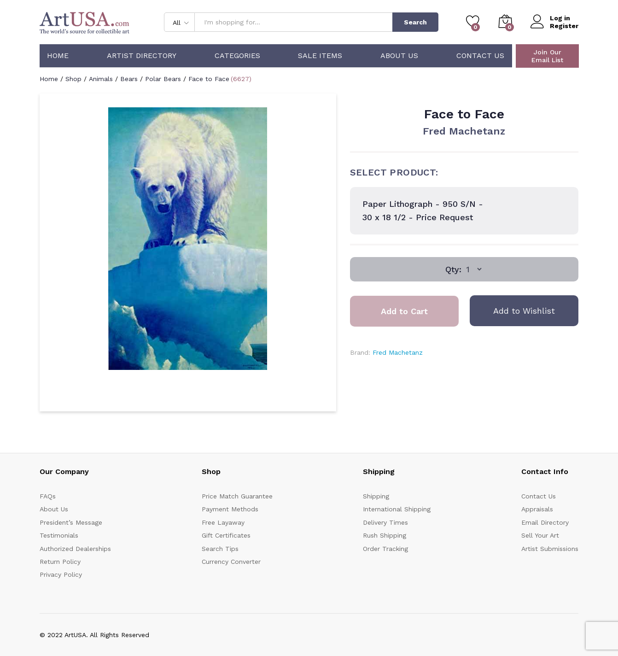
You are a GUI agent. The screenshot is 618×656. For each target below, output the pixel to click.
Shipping (376, 496)
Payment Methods (230, 509)
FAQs (48, 496)
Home (58, 55)
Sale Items (320, 55)
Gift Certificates (226, 535)
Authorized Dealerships (75, 548)
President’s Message (71, 522)
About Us (399, 55)
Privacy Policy (61, 574)
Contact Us (480, 55)
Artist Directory (141, 55)
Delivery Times (385, 522)
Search (415, 22)
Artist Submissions (549, 548)
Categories (237, 55)
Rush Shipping (384, 535)
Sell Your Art (540, 535)
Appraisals (537, 509)
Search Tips (220, 548)
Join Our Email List (547, 56)
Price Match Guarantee (237, 496)
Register (564, 25)
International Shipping (397, 509)
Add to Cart (404, 311)
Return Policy (60, 561)
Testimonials (59, 535)
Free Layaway (223, 522)
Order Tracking (385, 548)
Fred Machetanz (464, 131)
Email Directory (545, 522)
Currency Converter (231, 561)
